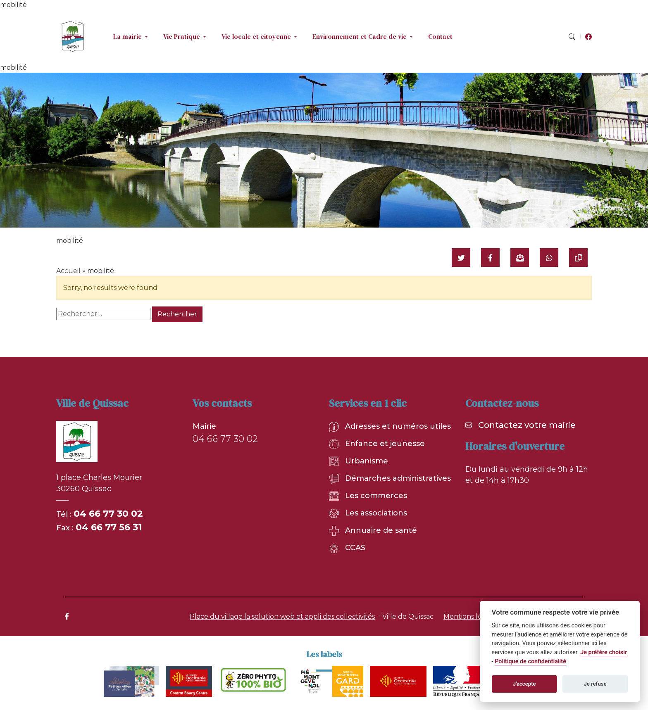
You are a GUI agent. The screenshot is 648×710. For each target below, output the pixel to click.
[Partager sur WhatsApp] (549, 257)
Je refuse (595, 684)
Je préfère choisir (603, 652)
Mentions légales (471, 616)
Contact (440, 36)
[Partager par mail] (519, 257)
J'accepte (524, 684)
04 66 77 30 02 (108, 513)
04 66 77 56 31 (109, 527)
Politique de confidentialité (530, 661)
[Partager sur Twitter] (461, 257)
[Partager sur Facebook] (490, 257)
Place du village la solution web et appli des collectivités (282, 616)
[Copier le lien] (578, 257)
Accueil (68, 271)
